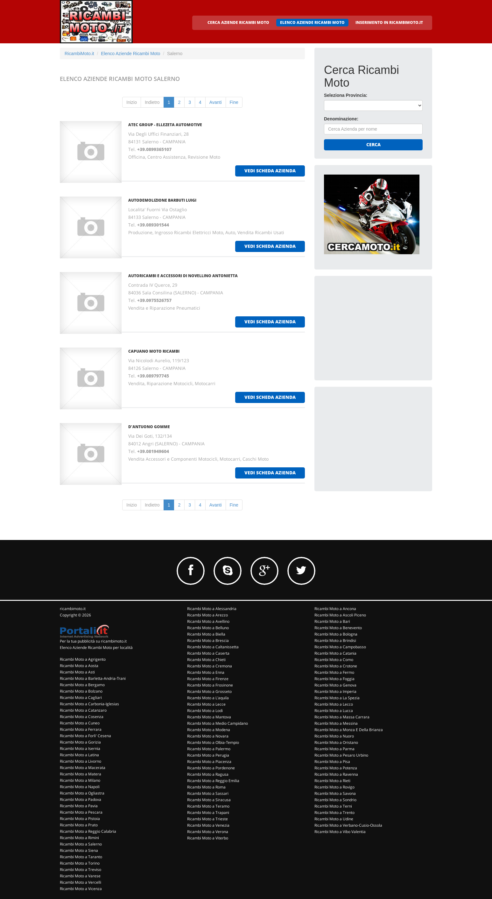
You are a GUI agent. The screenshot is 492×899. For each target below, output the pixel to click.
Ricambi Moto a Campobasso (340, 647)
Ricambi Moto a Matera (80, 774)
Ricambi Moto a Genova (335, 685)
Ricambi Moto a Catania (335, 653)
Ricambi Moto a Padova (80, 799)
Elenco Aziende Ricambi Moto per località (96, 647)
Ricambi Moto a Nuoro (334, 736)
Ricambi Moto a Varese (80, 876)
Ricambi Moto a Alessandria (211, 608)
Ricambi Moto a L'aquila (208, 698)
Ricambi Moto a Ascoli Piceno (340, 615)
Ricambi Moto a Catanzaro (83, 710)
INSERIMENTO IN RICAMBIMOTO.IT (389, 22)
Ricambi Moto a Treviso (80, 869)
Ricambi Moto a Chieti (206, 659)
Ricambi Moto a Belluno (208, 627)
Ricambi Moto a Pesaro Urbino (341, 755)
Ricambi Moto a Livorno (80, 761)
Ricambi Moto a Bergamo (82, 684)
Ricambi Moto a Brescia (208, 640)
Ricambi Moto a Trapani (208, 812)
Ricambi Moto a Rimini (79, 837)
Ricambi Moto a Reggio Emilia (213, 780)
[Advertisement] (371, 325)
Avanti (215, 102)
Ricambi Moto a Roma (206, 787)
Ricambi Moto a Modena (208, 729)
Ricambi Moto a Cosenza (81, 716)
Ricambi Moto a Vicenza (81, 888)
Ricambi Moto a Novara (207, 736)
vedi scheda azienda (270, 171)
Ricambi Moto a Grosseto (209, 691)
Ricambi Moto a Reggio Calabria (88, 831)
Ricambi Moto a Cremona (209, 666)
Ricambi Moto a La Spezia (337, 698)
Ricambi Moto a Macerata (82, 767)
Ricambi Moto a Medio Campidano (217, 723)
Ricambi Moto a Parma (334, 749)
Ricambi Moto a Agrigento (83, 659)
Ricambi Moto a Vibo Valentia (340, 831)
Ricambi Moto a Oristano (336, 742)
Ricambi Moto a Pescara (81, 812)
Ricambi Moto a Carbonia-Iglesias (89, 704)
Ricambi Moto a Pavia (79, 806)
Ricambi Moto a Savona (335, 793)
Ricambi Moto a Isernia (80, 748)
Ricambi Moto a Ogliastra (82, 793)
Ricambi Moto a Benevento (338, 627)
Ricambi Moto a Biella (206, 634)
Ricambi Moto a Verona (207, 831)
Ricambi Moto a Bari (332, 621)
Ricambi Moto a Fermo (334, 672)
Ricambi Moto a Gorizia (80, 742)
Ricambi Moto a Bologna (335, 634)
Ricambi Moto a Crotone (335, 666)
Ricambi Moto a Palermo (208, 749)
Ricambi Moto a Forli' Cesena (85, 735)
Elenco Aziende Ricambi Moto (130, 53)
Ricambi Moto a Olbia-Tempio (213, 742)
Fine (234, 102)
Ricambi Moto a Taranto (81, 856)
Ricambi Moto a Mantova (209, 717)
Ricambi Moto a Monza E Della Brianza (348, 729)
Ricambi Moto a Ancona (335, 608)
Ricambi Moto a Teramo (208, 806)
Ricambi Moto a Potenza (335, 768)
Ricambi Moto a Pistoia (80, 818)
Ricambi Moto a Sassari (207, 793)
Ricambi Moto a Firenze (207, 678)
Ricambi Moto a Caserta (208, 653)
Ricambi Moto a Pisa (332, 761)
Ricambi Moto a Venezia (208, 825)
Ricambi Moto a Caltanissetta (213, 647)
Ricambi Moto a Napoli (80, 786)
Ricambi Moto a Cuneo (80, 723)
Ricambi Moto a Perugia (208, 755)
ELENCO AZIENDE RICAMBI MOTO (312, 22)
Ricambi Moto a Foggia (334, 678)
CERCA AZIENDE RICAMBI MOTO (238, 22)
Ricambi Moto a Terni (333, 806)
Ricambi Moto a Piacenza (209, 761)
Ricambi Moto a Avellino (208, 621)
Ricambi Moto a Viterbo (207, 838)
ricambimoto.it (73, 608)
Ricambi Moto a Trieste (207, 819)
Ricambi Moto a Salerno (81, 844)
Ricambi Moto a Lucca (333, 710)
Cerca (373, 144)
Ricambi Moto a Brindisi (335, 640)
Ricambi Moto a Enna (205, 672)
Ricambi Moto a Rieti (332, 780)
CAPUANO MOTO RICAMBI (153, 351)
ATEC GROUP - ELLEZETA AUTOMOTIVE (165, 124)
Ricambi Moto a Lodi (205, 710)
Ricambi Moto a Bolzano (81, 691)
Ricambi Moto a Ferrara (81, 729)
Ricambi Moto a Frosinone (210, 685)
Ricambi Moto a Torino (80, 863)
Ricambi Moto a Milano (80, 780)
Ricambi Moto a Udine (333, 819)
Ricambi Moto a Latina (79, 755)
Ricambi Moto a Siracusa (209, 799)
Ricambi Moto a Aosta (79, 665)
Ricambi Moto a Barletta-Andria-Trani (93, 678)
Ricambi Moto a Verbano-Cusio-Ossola (348, 825)
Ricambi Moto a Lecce (206, 704)
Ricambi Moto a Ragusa (207, 774)
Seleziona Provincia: (345, 95)
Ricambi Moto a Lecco (333, 704)
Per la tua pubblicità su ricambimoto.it (93, 641)
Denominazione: (341, 118)
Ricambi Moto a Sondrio (335, 799)
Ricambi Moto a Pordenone (211, 768)
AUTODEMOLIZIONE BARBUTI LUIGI (162, 200)
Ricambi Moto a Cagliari (81, 697)
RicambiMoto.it (79, 53)
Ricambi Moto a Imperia (335, 691)
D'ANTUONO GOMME (149, 426)
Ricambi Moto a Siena (79, 850)
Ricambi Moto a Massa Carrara (341, 717)
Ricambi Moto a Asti (77, 672)
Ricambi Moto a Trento (334, 812)
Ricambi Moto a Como (333, 659)
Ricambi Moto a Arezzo (207, 615)
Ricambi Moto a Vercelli (80, 882)
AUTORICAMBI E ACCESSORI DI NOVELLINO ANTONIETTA (183, 275)
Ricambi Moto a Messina (336, 723)
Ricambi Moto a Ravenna (336, 774)
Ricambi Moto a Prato (79, 825)
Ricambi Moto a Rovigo (334, 787)
